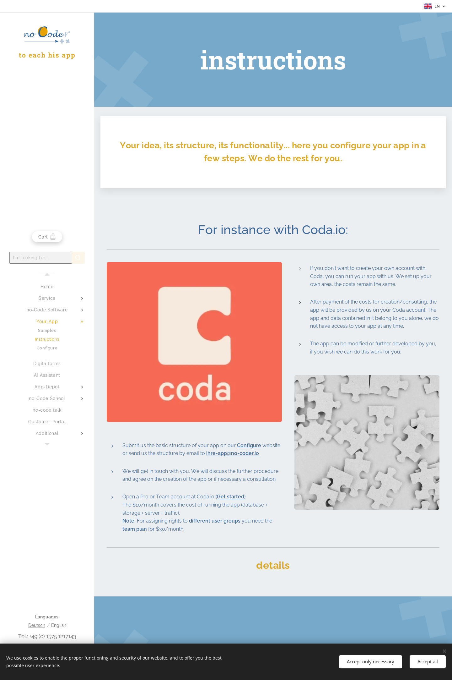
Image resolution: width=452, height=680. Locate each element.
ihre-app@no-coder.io (232, 453)
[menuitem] (47, 286)
